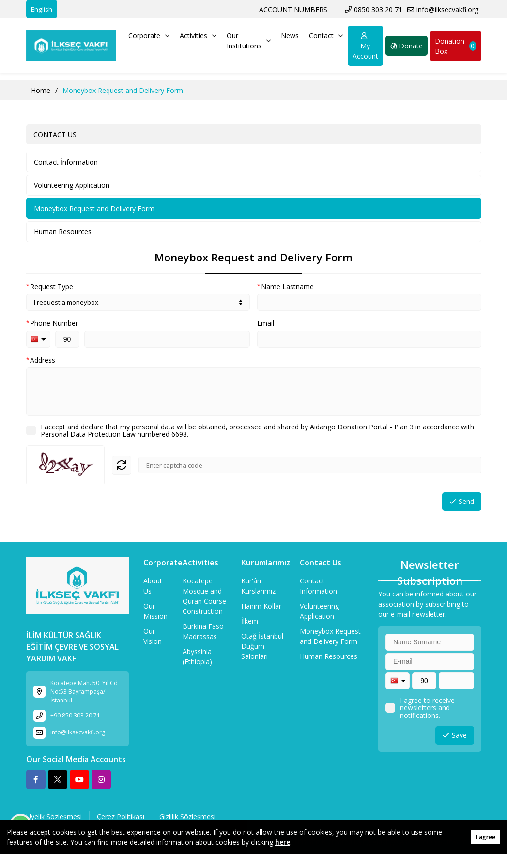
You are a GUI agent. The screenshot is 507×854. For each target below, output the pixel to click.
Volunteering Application (71, 185)
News (290, 35)
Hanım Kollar (261, 605)
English (41, 9)
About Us (152, 585)
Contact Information (318, 585)
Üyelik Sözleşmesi (54, 816)
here (282, 842)
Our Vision (152, 636)
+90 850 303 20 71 (75, 715)
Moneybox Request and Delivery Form (94, 208)
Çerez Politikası (120, 816)
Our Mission (155, 611)
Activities (198, 35)
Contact (326, 35)
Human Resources (63, 231)
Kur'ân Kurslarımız (258, 585)
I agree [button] (485, 837)
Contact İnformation (66, 162)
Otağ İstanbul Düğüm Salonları (262, 646)
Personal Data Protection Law (88, 434)
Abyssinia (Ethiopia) (197, 656)
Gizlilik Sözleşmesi (187, 816)
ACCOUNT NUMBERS (293, 9)
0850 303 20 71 (378, 9)
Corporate (148, 35)
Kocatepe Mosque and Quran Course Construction (204, 596)
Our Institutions (249, 40)
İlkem (249, 620)
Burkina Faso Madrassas (203, 631)
